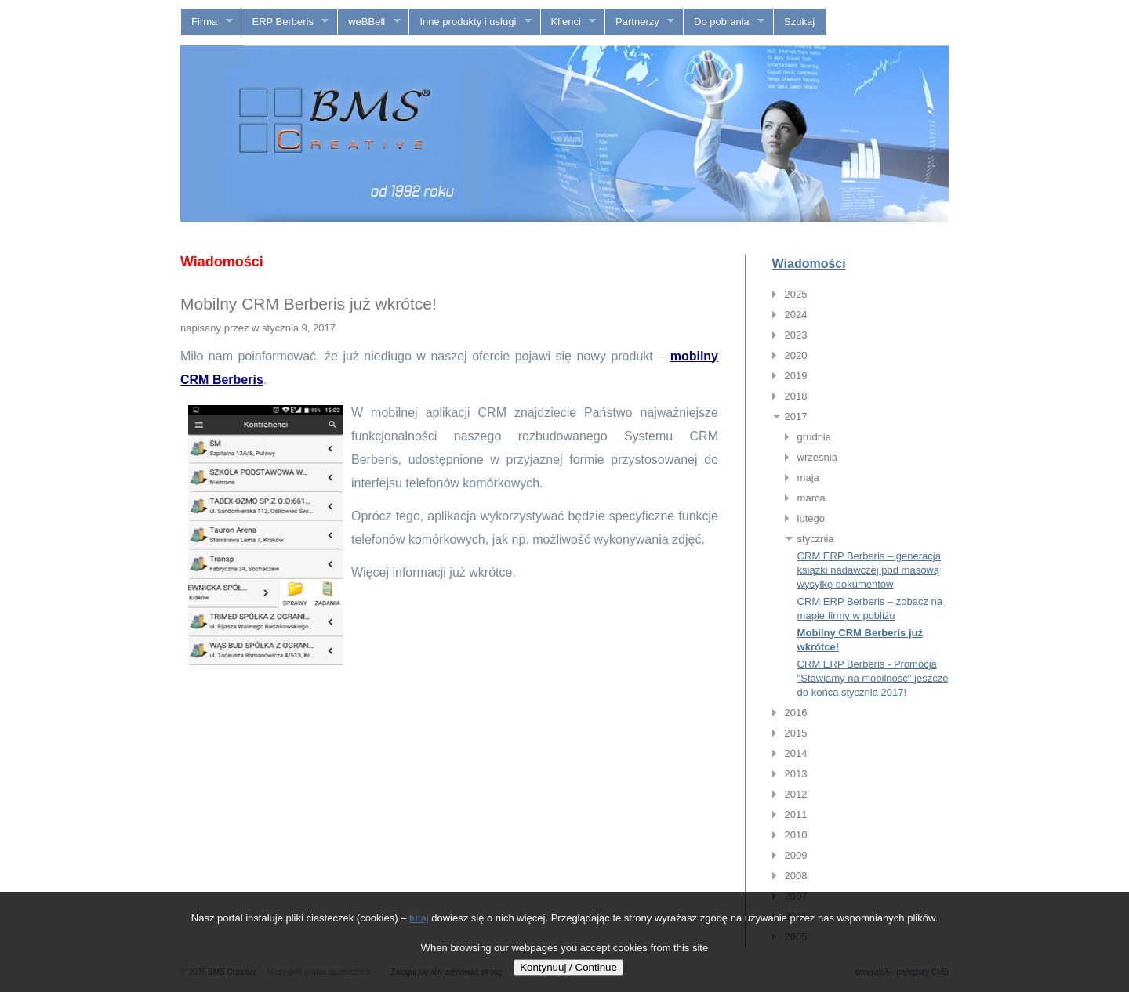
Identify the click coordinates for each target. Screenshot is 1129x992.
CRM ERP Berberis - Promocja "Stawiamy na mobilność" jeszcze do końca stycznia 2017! (873, 678)
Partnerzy (639, 22)
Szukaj (799, 21)
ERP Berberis (285, 22)
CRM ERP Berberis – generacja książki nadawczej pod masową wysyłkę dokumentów (869, 570)
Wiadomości (809, 263)
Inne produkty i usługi (470, 22)
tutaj (419, 918)
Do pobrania (724, 22)
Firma (207, 22)
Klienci (569, 22)
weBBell (369, 22)
